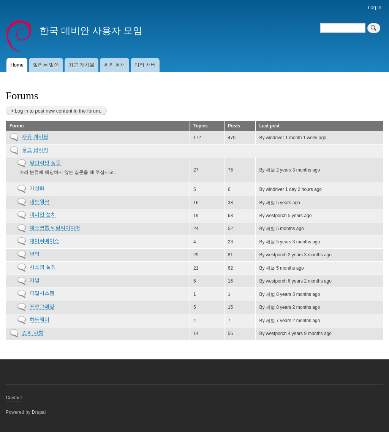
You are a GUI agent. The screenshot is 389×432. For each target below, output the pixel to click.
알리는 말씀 (46, 65)
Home (17, 65)
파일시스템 (42, 293)
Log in (374, 7)
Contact (14, 397)
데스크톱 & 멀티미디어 (55, 227)
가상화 (37, 188)
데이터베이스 (44, 240)
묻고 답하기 (35, 149)
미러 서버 (145, 65)
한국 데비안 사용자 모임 (91, 30)
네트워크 (39, 201)
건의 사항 (32, 332)
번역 (35, 254)
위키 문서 (114, 65)
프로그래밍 (42, 306)
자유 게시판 (35, 136)
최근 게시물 (81, 65)
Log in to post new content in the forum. (58, 111)
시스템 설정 (43, 267)
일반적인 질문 (45, 162)
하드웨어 (39, 319)
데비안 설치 (43, 214)
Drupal (39, 412)
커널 (35, 280)
